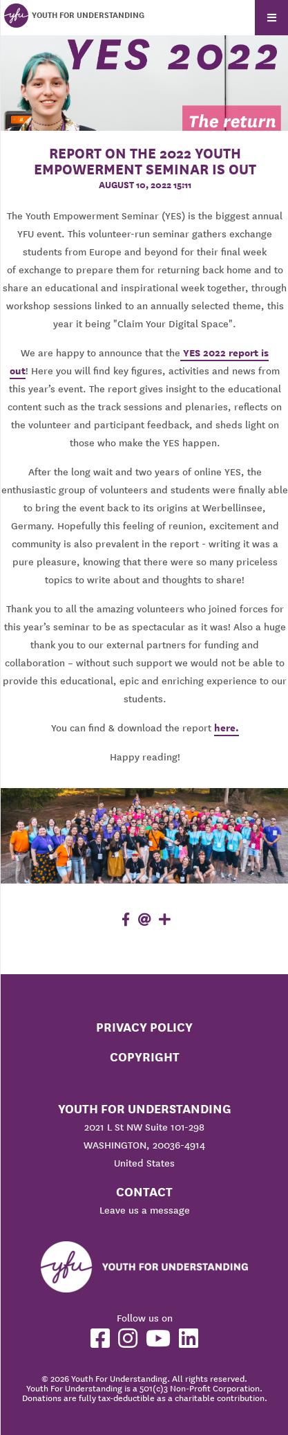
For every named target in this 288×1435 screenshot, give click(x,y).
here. (226, 728)
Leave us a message (144, 1210)
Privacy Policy (144, 1027)
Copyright (145, 1057)
